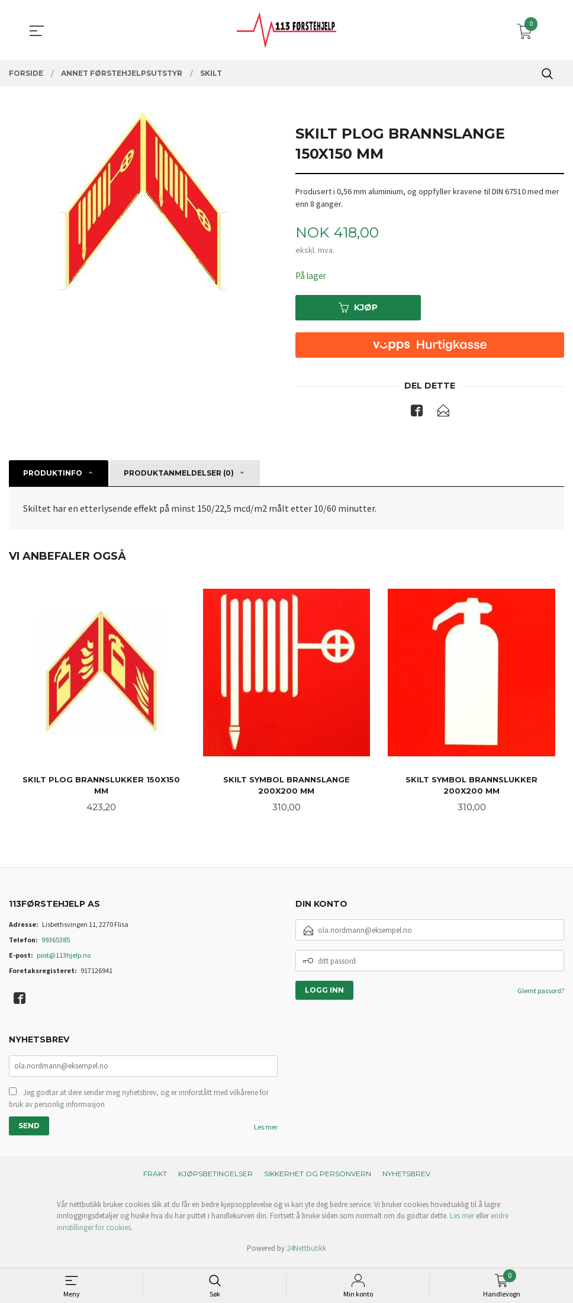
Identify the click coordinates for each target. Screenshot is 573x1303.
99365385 (55, 942)
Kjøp (358, 308)
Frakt (155, 1177)
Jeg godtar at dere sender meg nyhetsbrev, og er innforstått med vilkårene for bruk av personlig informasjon (139, 1101)
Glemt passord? (540, 993)
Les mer (266, 1130)
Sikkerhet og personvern (317, 1177)
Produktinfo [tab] (52, 474)
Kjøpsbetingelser (215, 1177)
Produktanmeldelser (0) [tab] (179, 474)
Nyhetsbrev (406, 1177)
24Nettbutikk (306, 1252)
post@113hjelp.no (64, 958)
